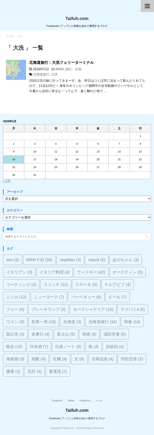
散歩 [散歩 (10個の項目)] (14, 346)
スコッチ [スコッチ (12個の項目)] (56, 284)
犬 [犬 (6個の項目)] (79, 359)
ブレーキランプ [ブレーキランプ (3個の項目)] (48, 309)
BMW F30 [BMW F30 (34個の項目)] (39, 260)
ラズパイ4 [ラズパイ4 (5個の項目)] (133, 309)
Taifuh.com (77, 18)
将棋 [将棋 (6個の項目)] (89, 334)
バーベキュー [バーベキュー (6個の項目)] (86, 297)
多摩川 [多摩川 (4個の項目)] (40, 334)
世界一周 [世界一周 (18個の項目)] (43, 322)
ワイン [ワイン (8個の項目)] (15, 322)
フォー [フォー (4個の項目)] (15, 309)
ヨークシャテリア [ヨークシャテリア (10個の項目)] (93, 309)
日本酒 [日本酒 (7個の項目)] (39, 346)
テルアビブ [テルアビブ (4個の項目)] (117, 284)
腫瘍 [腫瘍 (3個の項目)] (13, 371)
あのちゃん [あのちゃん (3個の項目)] (125, 260)
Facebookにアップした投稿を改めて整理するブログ (77, 418)
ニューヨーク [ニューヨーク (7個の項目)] (49, 297)
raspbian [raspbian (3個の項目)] (70, 260)
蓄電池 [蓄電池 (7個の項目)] (58, 371)
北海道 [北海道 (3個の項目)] (72, 322)
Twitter (70, 400)
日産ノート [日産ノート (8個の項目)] (68, 346)
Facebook (57, 400)
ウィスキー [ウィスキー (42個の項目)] (91, 272)
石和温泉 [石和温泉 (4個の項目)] (103, 359)
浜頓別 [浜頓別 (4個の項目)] (115, 346)
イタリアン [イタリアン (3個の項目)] (19, 272)
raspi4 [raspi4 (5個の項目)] (96, 260)
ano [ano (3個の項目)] (12, 260)
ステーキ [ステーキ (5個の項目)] (86, 284)
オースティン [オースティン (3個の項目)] (127, 272)
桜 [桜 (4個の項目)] (93, 346)
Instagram (84, 400)
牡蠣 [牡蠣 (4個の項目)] (60, 359)
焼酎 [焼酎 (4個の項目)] (38, 359)
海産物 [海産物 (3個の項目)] (15, 359)
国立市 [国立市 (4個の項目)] (15, 334)
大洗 (54, 74)
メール (98, 400)
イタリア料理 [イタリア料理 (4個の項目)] (55, 272)
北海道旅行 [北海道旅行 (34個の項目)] (102, 322)
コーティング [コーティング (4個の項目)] (21, 284)
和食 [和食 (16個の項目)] (132, 322)
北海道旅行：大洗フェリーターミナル (61, 62)
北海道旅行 (41, 74)
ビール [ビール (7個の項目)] (117, 297)
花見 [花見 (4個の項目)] (34, 371)
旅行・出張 (73, 69)
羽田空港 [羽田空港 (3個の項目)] (132, 359)
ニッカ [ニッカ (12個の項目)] (16, 297)
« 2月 (7, 181)
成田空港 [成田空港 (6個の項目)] (115, 334)
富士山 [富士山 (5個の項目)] (66, 334)
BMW (60, 69)
